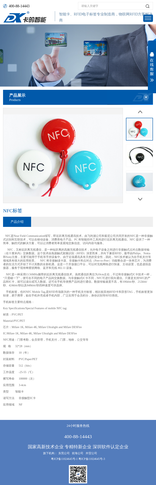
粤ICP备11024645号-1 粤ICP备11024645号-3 (78, 458)
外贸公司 (91, 453)
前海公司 (77, 453)
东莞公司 (64, 453)
